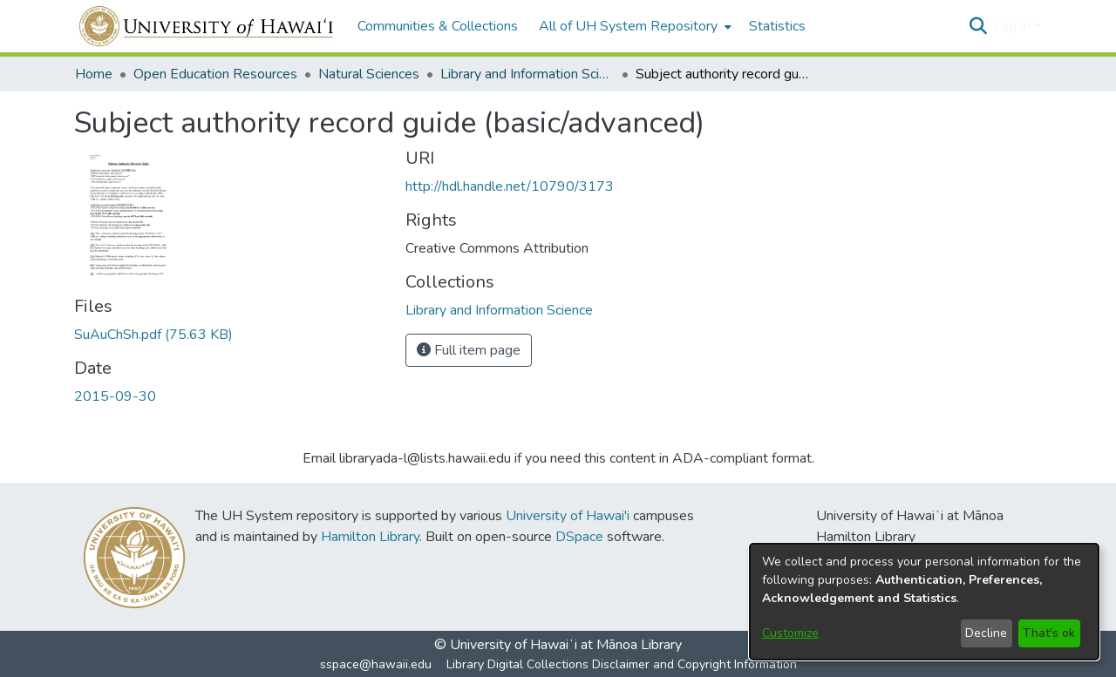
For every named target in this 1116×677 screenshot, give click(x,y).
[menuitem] (633, 26)
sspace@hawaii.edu (376, 664)
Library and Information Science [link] (527, 74)
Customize (790, 633)
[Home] (207, 26)
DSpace (579, 536)
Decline (986, 633)
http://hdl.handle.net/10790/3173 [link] (509, 186)
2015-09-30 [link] (115, 396)
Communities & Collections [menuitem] (437, 26)
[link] (153, 334)
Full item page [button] (469, 350)
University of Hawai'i (567, 515)
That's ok (1049, 633)
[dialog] (924, 602)
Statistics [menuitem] (777, 26)
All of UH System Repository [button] (628, 26)
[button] (978, 26)
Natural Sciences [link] (368, 74)
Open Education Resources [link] (215, 74)
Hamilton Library (370, 536)
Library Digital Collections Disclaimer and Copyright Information (621, 664)
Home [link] (93, 74)
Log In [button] (1013, 26)
